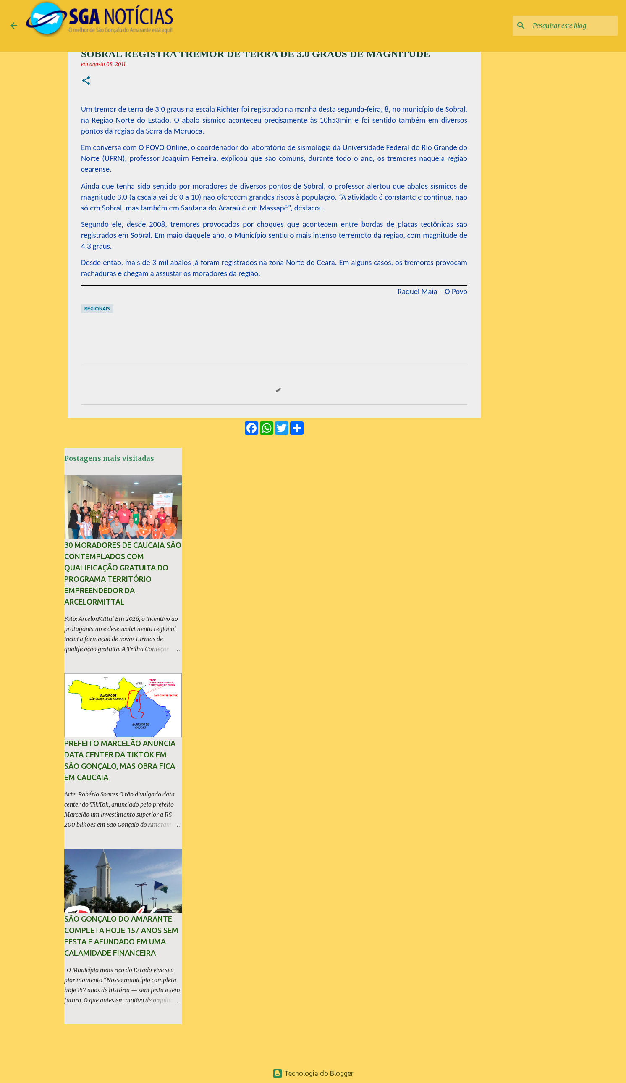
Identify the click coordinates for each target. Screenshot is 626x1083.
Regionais (97, 308)
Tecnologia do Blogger (313, 1073)
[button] (86, 81)
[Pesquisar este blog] (573, 26)
